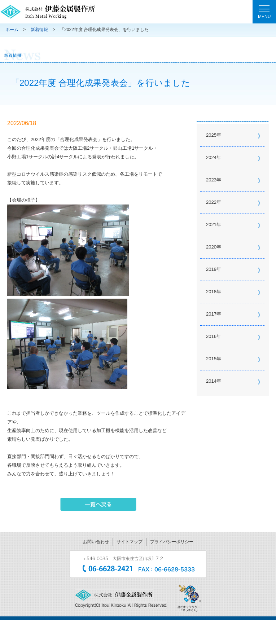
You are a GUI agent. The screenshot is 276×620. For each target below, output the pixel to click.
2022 (211, 202)
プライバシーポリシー (171, 541)
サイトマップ (130, 541)
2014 (211, 381)
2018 (211, 291)
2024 (211, 157)
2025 (211, 135)
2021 (211, 224)
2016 (211, 336)
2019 (211, 269)
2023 (211, 180)
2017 (211, 314)
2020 (211, 247)
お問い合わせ (96, 541)
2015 (211, 358)
